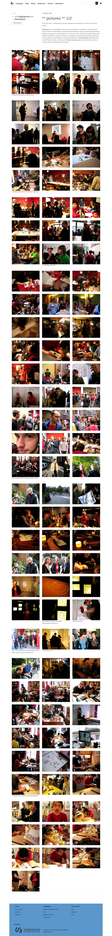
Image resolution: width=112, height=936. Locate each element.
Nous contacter (19, 909)
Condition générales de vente (50, 909)
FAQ (44, 912)
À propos (17, 912)
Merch (33, 4)
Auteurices (41, 4)
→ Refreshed (18, 19)
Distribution (18, 914)
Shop (27, 4)
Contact (50, 4)
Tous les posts (17, 23)
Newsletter (59, 4)
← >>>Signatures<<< (22, 16)
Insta (72, 909)
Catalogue (19, 4)
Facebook (73, 912)
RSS (72, 914)
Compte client (46, 917)
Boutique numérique (48, 914)
